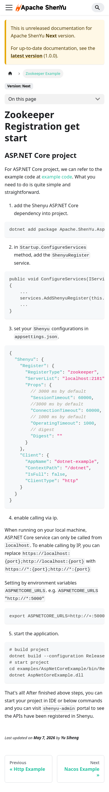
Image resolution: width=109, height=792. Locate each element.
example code (57, 177)
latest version (26, 56)
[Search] (98, 7)
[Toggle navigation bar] (9, 7)
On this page (22, 99)
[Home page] (10, 73)
